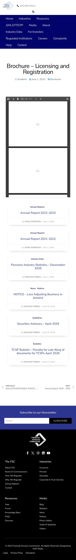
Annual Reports (37, 207)
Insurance (44, 467)
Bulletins (37, 343)
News (33, 288)
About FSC (10, 467)
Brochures (55, 79)
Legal (5, 553)
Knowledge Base (12, 512)
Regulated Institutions (19, 38)
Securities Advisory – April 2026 (38, 324)
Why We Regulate (13, 479)
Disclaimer (30, 553)
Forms (8, 508)
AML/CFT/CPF (14, 25)
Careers (42, 38)
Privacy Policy (17, 553)
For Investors (35, 32)
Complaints (60, 38)
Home (9, 19)
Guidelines (37, 317)
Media (32, 25)
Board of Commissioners (16, 471)
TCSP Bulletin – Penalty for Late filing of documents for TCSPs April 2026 (38, 351)
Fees (7, 504)
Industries (25, 19)
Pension (43, 471)
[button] (33, 12)
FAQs (7, 516)
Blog (42, 504)
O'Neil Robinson (33, 221)
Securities (44, 475)
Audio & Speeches (48, 524)
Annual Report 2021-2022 (38, 239)
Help (9, 45)
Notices (40, 288)
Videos (43, 528)
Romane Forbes (33, 277)
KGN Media (38, 548)
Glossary (9, 520)
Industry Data (14, 32)
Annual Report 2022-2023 (38, 213)
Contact (22, 45)
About (46, 25)
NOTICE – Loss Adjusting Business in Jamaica (38, 296)
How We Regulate (13, 475)
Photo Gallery (46, 520)
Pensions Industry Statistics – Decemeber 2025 (38, 266)
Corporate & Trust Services (52, 479)
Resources (42, 19)
